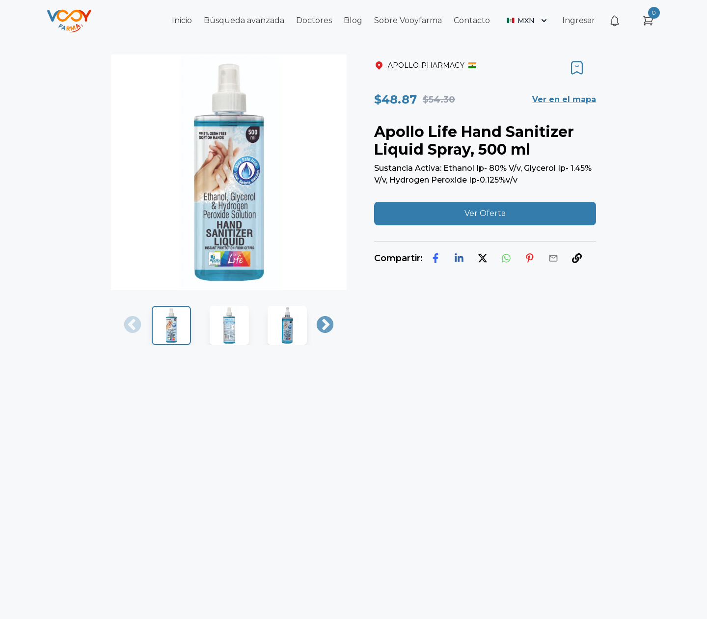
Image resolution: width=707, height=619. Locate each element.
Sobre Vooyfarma (408, 20)
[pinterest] (530, 258)
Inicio (182, 20)
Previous (132, 325)
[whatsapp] (506, 258)
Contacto (472, 20)
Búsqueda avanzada (244, 20)
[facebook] (435, 258)
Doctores (314, 20)
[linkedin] (459, 258)
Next (325, 325)
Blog (353, 20)
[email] (553, 258)
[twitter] (482, 258)
